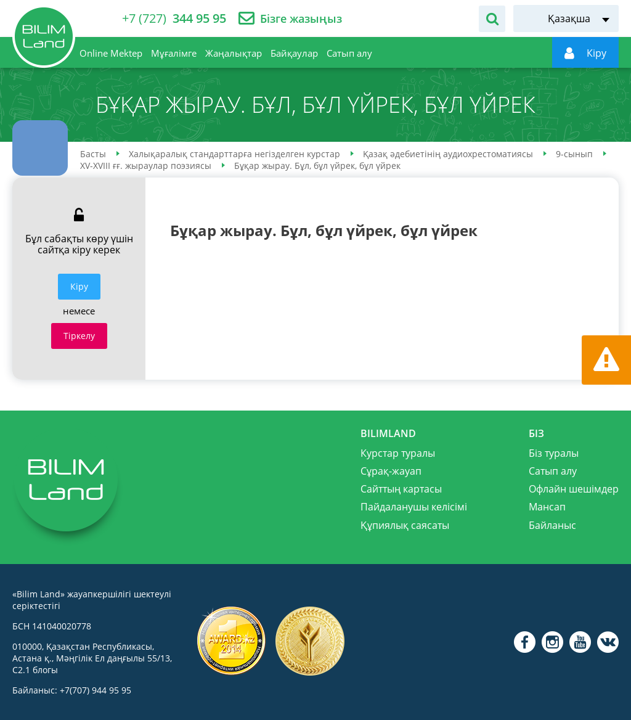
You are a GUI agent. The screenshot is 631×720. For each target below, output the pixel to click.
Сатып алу (553, 471)
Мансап (547, 506)
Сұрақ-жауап (390, 471)
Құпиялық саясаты (404, 525)
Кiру (79, 286)
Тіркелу (79, 336)
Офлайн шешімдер (574, 489)
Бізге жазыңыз (301, 18)
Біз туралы (554, 453)
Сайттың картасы (401, 489)
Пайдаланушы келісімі (413, 506)
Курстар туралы (397, 453)
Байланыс (552, 525)
